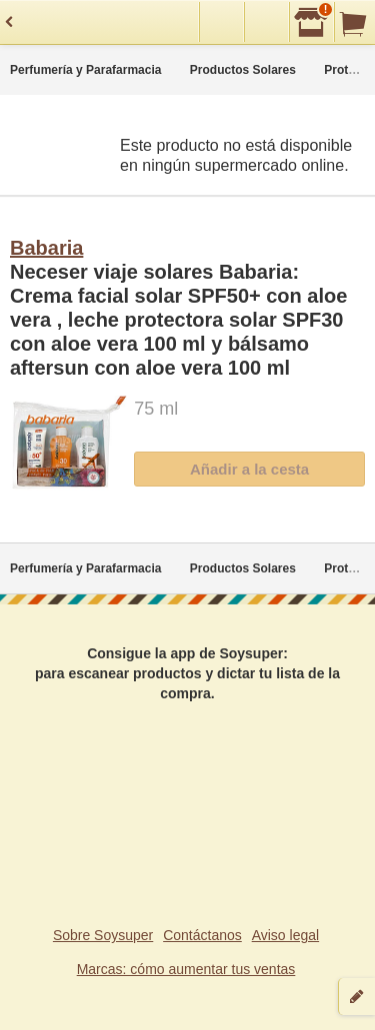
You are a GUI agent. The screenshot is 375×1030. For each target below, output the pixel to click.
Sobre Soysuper (103, 935)
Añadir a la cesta (249, 469)
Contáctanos (202, 935)
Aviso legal (285, 935)
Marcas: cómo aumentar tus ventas (186, 969)
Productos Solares (243, 70)
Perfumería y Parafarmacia (85, 70)
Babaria (46, 248)
